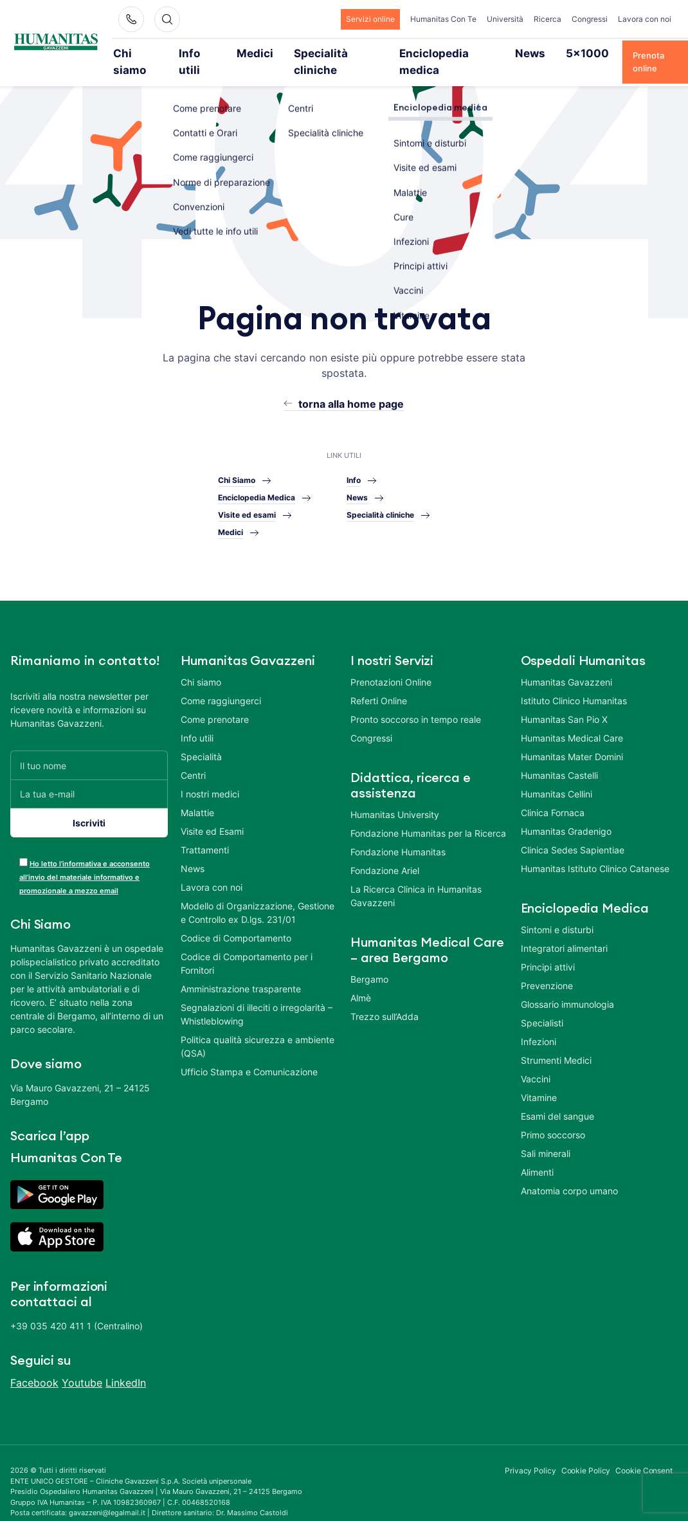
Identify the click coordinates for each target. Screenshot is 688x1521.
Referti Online (378, 683)
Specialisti (542, 1005)
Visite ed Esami (212, 813)
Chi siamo (142, 53)
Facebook (34, 1365)
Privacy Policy (530, 1453)
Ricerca (547, 19)
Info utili (199, 53)
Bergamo (369, 961)
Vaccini (535, 1061)
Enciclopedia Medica (256, 479)
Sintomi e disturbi (557, 912)
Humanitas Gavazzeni (566, 664)
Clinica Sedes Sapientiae (572, 832)
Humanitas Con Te (443, 19)
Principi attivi (548, 949)
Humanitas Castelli (559, 757)
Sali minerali (545, 1136)
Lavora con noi (644, 19)
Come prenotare (215, 702)
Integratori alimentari (564, 930)
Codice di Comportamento (236, 920)
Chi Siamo (236, 462)
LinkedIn (125, 1365)
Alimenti (537, 1154)
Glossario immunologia (567, 986)
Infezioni (538, 1024)
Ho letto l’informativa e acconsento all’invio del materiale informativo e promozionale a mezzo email (84, 860)
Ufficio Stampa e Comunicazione (249, 1054)
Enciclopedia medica (413, 53)
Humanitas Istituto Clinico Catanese (595, 851)
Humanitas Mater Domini (572, 739)
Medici (248, 53)
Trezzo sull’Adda (384, 999)
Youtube (82, 1365)
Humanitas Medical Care (572, 720)
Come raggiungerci (221, 683)
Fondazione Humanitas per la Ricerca (428, 815)
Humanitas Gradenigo (566, 813)
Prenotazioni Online (390, 664)
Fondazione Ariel (384, 853)
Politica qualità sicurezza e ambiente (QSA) (257, 1029)
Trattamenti (205, 832)
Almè (360, 980)
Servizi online (370, 19)
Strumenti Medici (556, 1042)
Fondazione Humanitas (398, 834)
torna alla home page (351, 386)
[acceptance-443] (23, 845)
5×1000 (533, 53)
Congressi (590, 19)
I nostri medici (210, 776)
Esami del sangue (557, 1098)
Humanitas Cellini (556, 776)
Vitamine (539, 1080)
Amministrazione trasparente (241, 971)
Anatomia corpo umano (569, 1173)
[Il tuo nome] (89, 747)
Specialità (201, 739)
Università (505, 19)
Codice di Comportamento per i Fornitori (246, 946)
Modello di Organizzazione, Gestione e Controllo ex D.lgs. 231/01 (257, 895)
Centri (193, 757)
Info (354, 462)
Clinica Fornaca (552, 795)
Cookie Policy (586, 1453)
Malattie (197, 795)
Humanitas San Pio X (564, 702)
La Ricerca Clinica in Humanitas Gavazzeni (416, 878)
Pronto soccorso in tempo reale (415, 702)
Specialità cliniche (317, 53)
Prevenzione (547, 968)
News (485, 53)
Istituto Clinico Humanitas (574, 683)
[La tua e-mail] (89, 776)
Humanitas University (394, 797)
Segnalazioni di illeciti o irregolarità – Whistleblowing (256, 997)
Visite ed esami (247, 497)
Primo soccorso (553, 1117)
